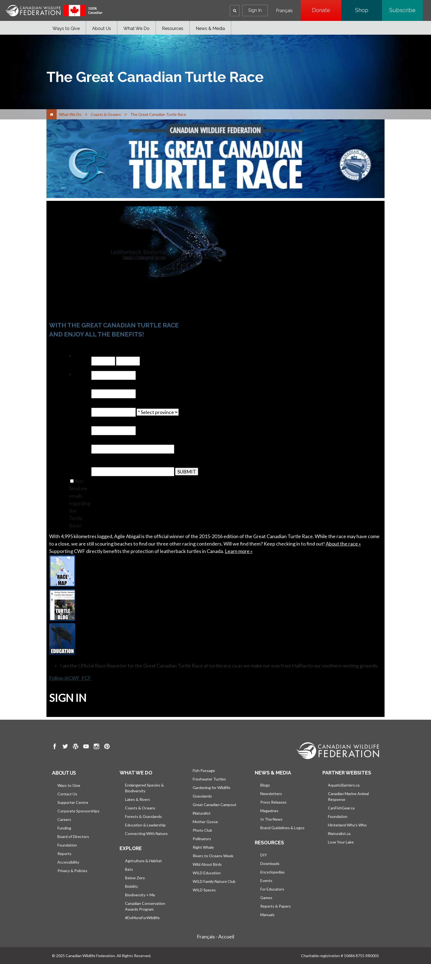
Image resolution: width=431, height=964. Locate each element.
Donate (326, 10)
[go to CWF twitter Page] (65, 747)
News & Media (210, 28)
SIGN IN (67, 697)
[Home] (51, 114)
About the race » (343, 544)
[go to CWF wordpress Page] (75, 747)
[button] (234, 10)
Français (284, 10)
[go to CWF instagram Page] (96, 747)
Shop (368, 10)
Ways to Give (66, 28)
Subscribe (406, 10)
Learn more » (239, 551)
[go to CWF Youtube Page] (86, 747)
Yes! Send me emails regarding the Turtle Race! (79, 503)
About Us (101, 28)
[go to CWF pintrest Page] (107, 747)
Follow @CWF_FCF (70, 678)
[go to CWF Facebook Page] (54, 747)
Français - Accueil (215, 936)
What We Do (136, 28)
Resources (172, 28)
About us (64, 773)
